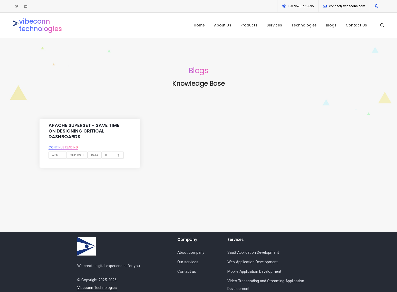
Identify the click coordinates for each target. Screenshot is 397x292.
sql (117, 155)
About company (190, 252)
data (94, 155)
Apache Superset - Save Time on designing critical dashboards (84, 131)
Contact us (186, 271)
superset (77, 155)
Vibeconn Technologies (97, 287)
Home (199, 25)
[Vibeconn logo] (86, 246)
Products (248, 25)
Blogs (331, 25)
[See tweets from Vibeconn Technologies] (16, 6)
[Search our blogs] (382, 25)
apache (57, 155)
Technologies (304, 25)
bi (106, 155)
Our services (187, 262)
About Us (222, 25)
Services (274, 25)
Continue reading (63, 147)
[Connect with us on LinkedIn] (25, 6)
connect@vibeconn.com (347, 6)
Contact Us (356, 25)
